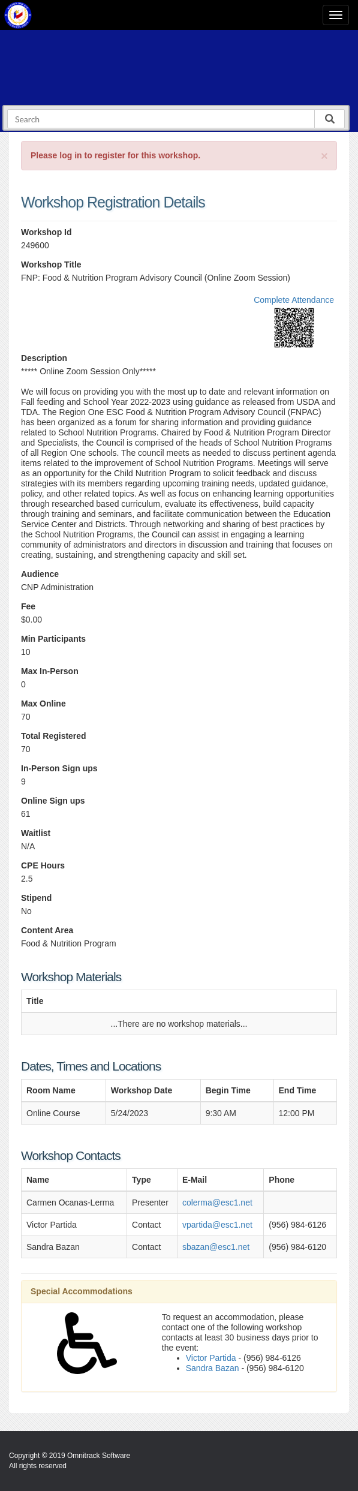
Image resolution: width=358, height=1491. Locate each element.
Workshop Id (46, 232)
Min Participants (53, 639)
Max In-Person (50, 671)
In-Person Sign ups (59, 768)
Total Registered (53, 736)
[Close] (324, 155)
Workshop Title (51, 264)
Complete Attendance (294, 300)
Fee (28, 606)
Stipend (36, 898)
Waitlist (35, 833)
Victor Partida (211, 1358)
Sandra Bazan (212, 1368)
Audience (40, 574)
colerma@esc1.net (217, 1202)
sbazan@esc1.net (215, 1247)
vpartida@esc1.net (217, 1225)
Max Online (43, 703)
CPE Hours (43, 865)
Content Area (47, 930)
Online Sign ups (53, 800)
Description (44, 358)
